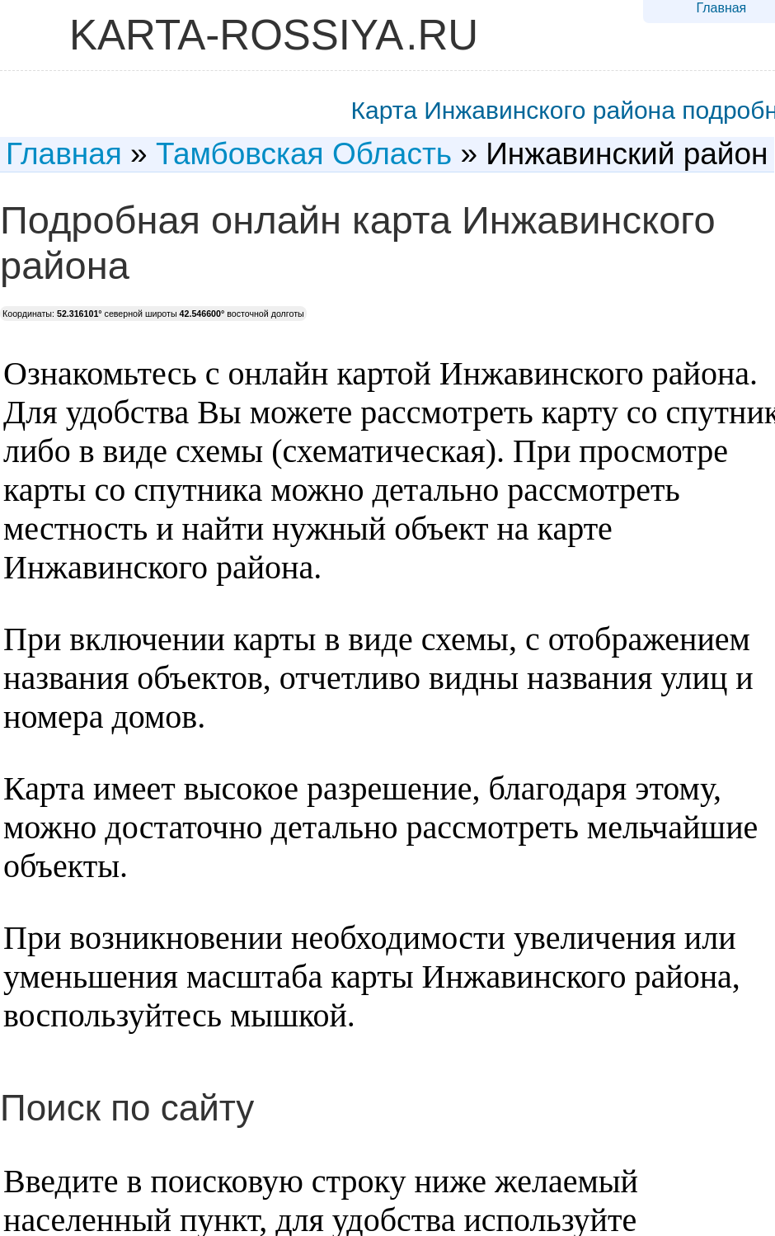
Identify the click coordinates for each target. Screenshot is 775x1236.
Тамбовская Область (304, 154)
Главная (721, 8)
